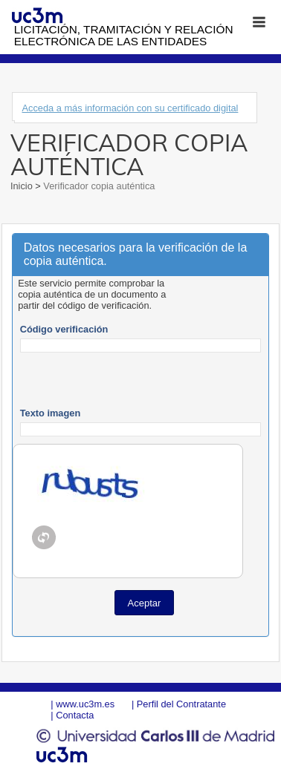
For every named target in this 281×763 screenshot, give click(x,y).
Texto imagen (50, 413)
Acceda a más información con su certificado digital (130, 108)
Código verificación (64, 329)
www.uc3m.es (85, 704)
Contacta (75, 715)
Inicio (22, 185)
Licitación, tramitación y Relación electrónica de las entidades (123, 35)
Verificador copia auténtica (98, 185)
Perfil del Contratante (181, 704)
